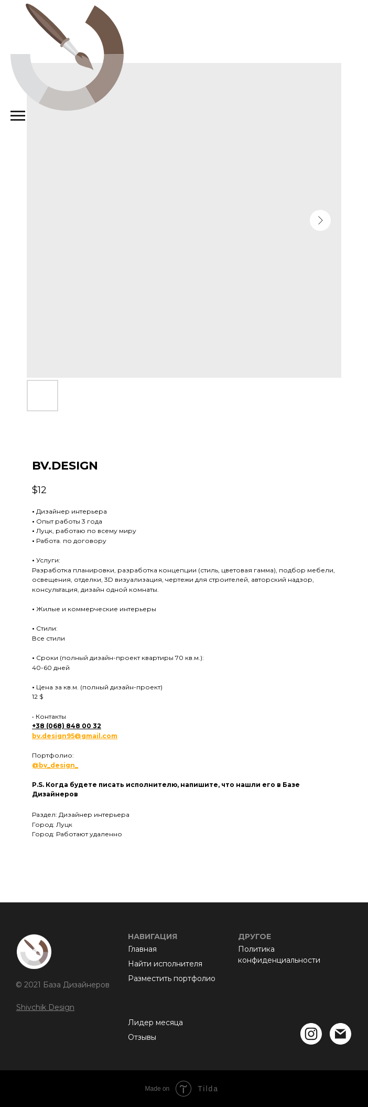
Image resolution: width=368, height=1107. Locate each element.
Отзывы (142, 1037)
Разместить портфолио (171, 978)
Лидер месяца (155, 1022)
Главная (142, 949)
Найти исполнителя (165, 963)
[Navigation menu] (17, 116)
